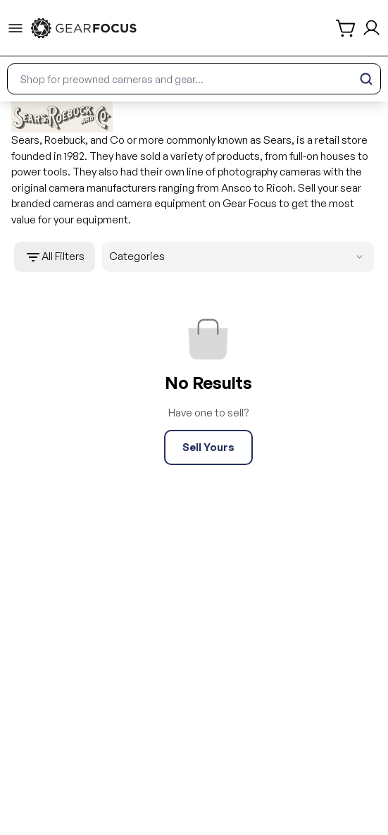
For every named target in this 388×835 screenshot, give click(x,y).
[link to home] (84, 28)
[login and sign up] (371, 27)
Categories (238, 257)
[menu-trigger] (15, 28)
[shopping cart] (346, 28)
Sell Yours (208, 447)
